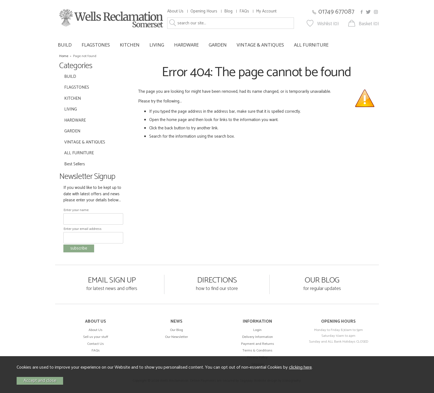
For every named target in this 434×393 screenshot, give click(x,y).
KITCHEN (130, 45)
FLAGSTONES (96, 45)
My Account (266, 11)
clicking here (300, 367)
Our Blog (176, 330)
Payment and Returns (257, 344)
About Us (175, 11)
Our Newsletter (176, 337)
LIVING (156, 45)
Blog (228, 11)
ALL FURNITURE (311, 45)
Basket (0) (369, 24)
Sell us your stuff (95, 337)
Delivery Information (257, 337)
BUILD (65, 45)
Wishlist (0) (328, 24)
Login (257, 330)
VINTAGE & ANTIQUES (260, 45)
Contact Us (95, 344)
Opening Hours (203, 11)
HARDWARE (186, 45)
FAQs (244, 11)
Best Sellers (74, 164)
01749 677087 (336, 11)
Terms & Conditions (257, 350)
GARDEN (218, 45)
